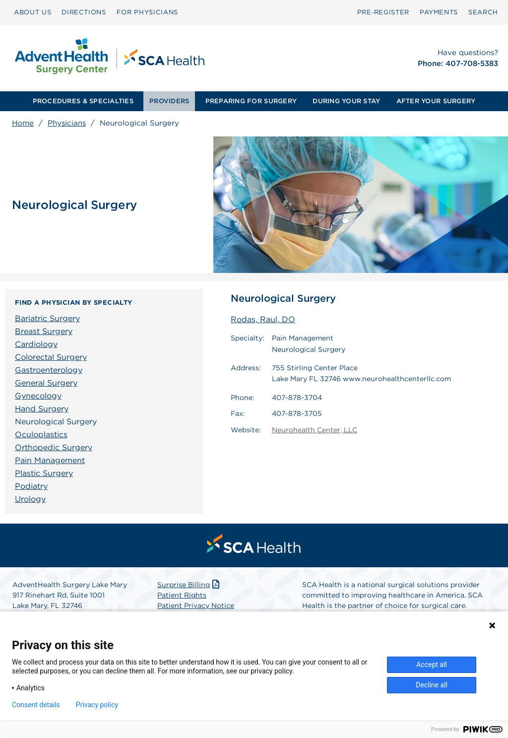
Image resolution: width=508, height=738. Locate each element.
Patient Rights (181, 595)
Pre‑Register (383, 12)
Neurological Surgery (56, 421)
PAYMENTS (439, 12)
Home (23, 123)
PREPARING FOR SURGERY (251, 101)
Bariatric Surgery (47, 318)
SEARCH (483, 12)
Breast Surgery (43, 331)
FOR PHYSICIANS (147, 12)
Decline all (431, 685)
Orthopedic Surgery (53, 447)
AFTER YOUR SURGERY (436, 101)
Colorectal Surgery (51, 357)
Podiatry (31, 486)
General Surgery (46, 383)
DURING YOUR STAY (346, 101)
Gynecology (38, 396)
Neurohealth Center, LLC (314, 430)
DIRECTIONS (84, 12)
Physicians (67, 123)
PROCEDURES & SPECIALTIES (83, 101)
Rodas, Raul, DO (263, 319)
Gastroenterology (48, 370)
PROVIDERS (169, 101)
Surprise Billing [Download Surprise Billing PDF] (189, 585)
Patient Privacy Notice (195, 605)
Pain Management (50, 460)
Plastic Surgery (44, 473)
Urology (30, 499)
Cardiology (36, 344)
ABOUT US (32, 12)
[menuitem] (32, 12)
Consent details (36, 705)
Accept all (431, 665)
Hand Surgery (41, 408)
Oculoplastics (41, 434)
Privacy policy (97, 705)
